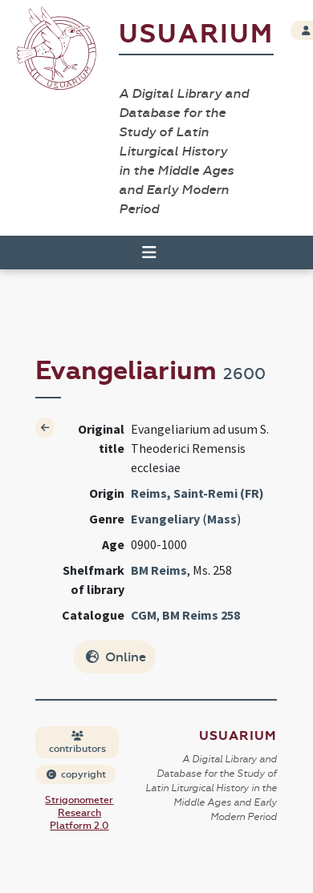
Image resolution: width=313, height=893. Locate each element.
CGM (143, 615)
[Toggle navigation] (149, 252)
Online (116, 657)
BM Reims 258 (201, 615)
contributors (77, 742)
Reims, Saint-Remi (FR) (197, 493)
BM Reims (159, 570)
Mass (222, 519)
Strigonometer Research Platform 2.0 (79, 812)
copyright (76, 774)
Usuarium (196, 34)
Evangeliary (165, 519)
